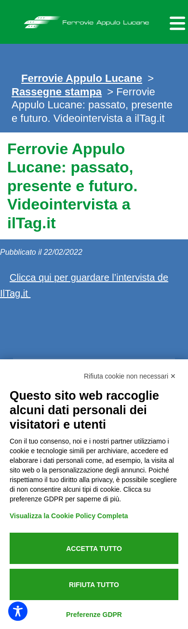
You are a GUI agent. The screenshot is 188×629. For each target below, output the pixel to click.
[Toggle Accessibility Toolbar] (17, 611)
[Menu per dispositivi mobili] (176, 22)
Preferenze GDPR (94, 614)
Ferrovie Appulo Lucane (94, 20)
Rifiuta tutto (94, 585)
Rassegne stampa (57, 92)
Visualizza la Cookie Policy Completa (69, 516)
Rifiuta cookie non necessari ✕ (130, 376)
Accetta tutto (94, 548)
